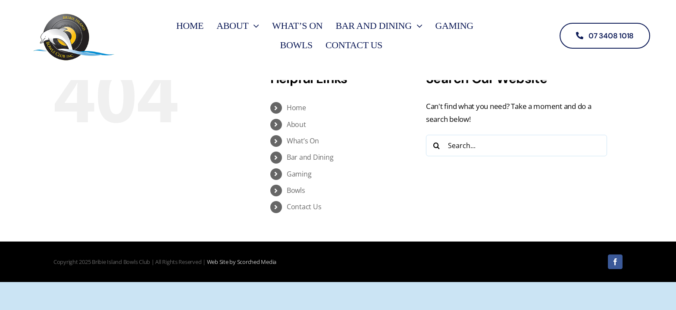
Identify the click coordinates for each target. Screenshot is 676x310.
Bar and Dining (310, 157)
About (296, 124)
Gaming (299, 174)
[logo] (74, 12)
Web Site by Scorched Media (241, 262)
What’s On (303, 141)
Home (296, 107)
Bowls (296, 190)
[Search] (437, 145)
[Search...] (516, 145)
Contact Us (304, 206)
